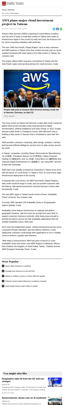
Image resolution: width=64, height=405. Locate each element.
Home (4, 10)
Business (11, 10)
